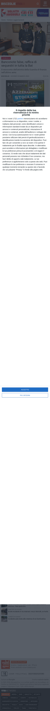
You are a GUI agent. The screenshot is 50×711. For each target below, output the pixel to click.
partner (20, 119)
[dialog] (25, 355)
